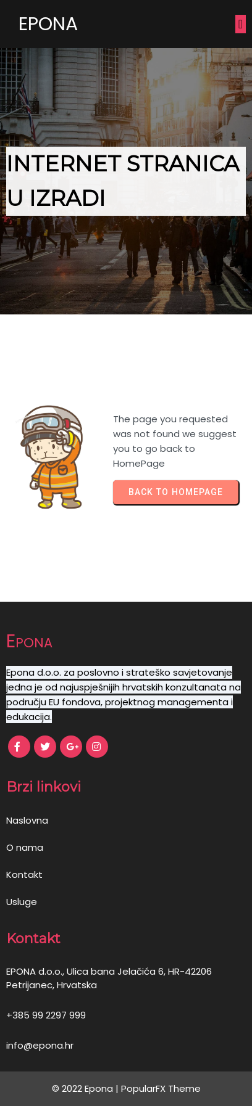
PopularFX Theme (161, 1088)
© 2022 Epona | (86, 1088)
